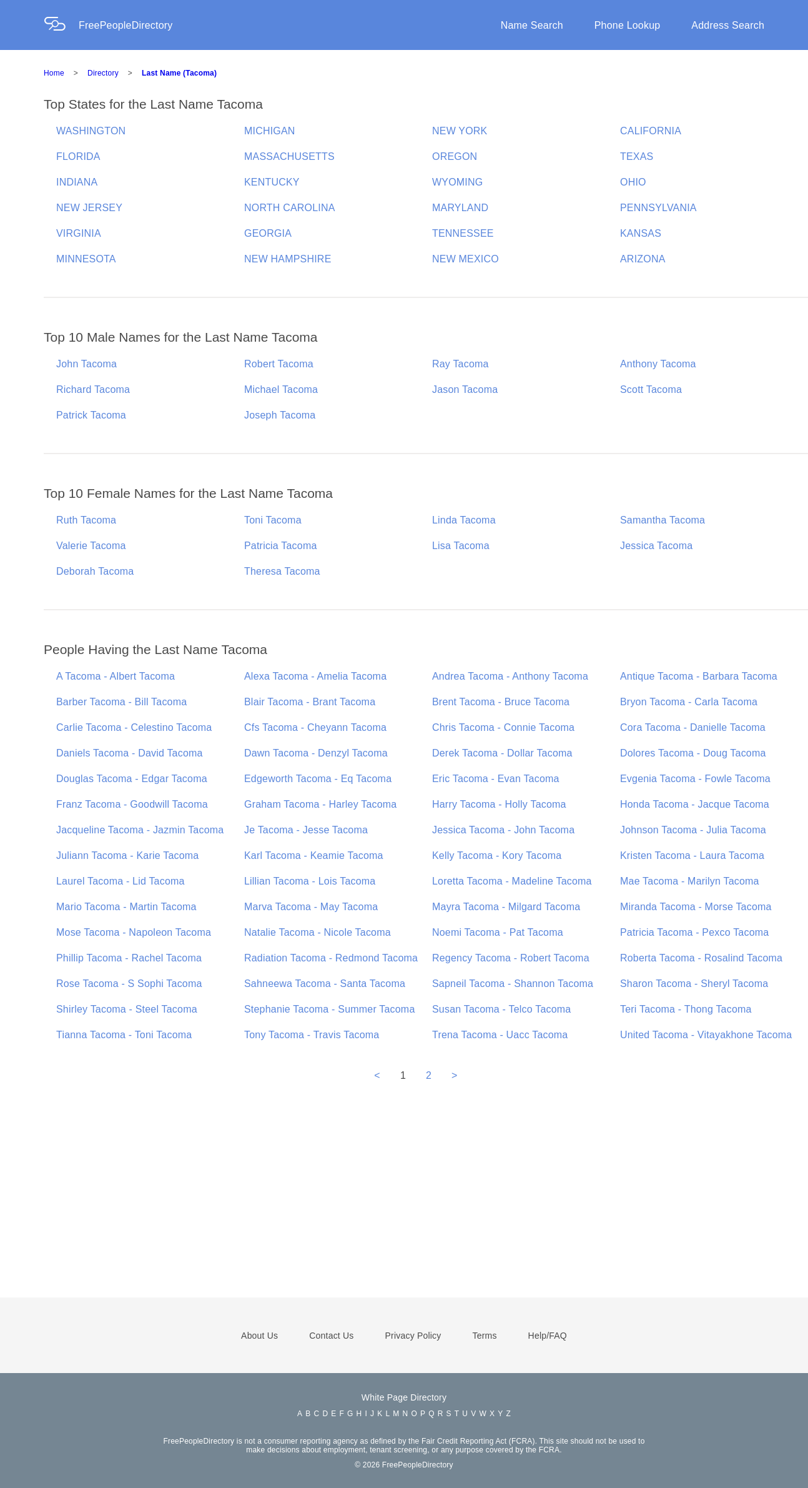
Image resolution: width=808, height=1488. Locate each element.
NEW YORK (459, 131)
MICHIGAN (269, 131)
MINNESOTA (86, 259)
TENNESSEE (463, 233)
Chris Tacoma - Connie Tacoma (503, 727)
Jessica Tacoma (656, 545)
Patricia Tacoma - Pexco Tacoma (694, 932)
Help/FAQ (547, 1336)
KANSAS (640, 233)
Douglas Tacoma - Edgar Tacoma (131, 778)
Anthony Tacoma (658, 364)
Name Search (532, 25)
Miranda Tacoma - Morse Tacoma (696, 906)
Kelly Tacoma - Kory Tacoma (496, 855)
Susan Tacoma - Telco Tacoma (501, 1009)
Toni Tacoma (273, 520)
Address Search (727, 25)
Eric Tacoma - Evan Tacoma (495, 778)
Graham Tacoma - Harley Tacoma (320, 804)
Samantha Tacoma (662, 520)
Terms (484, 1336)
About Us (259, 1336)
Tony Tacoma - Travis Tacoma (311, 1034)
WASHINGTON (91, 131)
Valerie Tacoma (91, 545)
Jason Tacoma (465, 389)
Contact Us (331, 1336)
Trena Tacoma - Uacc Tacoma (500, 1034)
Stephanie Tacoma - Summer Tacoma (329, 1009)
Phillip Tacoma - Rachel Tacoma (129, 958)
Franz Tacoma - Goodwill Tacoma (132, 804)
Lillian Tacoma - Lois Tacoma (309, 881)
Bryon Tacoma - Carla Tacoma (688, 702)
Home (54, 73)
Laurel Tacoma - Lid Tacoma (120, 881)
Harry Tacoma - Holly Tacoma (499, 804)
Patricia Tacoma (280, 545)
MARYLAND (460, 207)
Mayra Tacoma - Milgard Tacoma (506, 906)
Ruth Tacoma (86, 520)
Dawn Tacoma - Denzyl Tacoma (316, 753)
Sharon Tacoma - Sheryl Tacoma (694, 983)
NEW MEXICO (465, 259)
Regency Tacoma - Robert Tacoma (510, 958)
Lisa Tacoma (461, 545)
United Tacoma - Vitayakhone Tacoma (706, 1034)
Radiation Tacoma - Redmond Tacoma (331, 958)
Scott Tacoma (651, 389)
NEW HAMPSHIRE (288, 259)
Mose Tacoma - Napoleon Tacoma (133, 932)
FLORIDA (78, 156)
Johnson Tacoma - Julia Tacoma (693, 830)
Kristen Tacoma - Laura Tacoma (692, 855)
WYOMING (457, 182)
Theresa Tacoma (282, 571)
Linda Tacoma (464, 520)
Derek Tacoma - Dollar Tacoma (502, 753)
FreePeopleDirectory (126, 25)
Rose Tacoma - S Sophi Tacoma (129, 983)
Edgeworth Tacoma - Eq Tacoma (318, 778)
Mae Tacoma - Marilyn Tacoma (689, 881)
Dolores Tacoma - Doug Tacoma (693, 753)
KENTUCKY (272, 182)
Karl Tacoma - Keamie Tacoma (313, 855)
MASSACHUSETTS (289, 156)
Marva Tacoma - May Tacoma (311, 906)
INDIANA (76, 182)
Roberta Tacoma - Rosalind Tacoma (701, 958)
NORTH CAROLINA (289, 207)
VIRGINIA (78, 233)
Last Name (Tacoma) (179, 73)
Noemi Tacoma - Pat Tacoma (497, 932)
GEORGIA (268, 233)
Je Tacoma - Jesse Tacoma (306, 830)
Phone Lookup (627, 25)
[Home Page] (61, 25)
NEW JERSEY (89, 207)
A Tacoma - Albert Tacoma (115, 676)
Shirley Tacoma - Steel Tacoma (126, 1009)
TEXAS (636, 156)
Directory (103, 73)
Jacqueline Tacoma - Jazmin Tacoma (140, 830)
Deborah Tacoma (95, 571)
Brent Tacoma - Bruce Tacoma (500, 702)
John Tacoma (86, 364)
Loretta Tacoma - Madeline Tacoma (512, 881)
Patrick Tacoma (91, 415)
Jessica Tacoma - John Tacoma (503, 830)
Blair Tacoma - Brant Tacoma (309, 702)
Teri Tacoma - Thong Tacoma (686, 1009)
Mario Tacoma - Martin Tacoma (126, 906)
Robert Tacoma (278, 364)
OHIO (633, 182)
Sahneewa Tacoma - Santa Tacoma (324, 983)
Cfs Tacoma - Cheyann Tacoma (315, 727)
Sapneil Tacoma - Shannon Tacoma (512, 983)
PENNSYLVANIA (658, 207)
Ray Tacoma (460, 364)
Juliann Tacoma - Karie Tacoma (127, 855)
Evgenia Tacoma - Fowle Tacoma (695, 778)
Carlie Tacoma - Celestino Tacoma (134, 727)
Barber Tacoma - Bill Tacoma (121, 702)
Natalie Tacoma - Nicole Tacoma (317, 932)
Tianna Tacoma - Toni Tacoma (124, 1034)
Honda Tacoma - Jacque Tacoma (694, 804)
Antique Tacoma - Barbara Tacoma (698, 676)
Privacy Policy (413, 1336)
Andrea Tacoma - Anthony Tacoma (510, 676)
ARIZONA (643, 259)
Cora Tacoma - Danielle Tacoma (693, 727)
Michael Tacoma (281, 389)
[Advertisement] (404, 1206)
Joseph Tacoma (279, 415)
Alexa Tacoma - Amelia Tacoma (315, 676)
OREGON (454, 156)
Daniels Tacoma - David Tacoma (129, 753)
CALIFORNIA (650, 131)
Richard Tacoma (93, 389)
